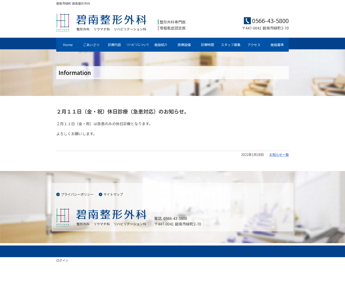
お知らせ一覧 (279, 154)
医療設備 (184, 44)
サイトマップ (113, 194)
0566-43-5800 (270, 20)
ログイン (62, 260)
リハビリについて (137, 44)
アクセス (254, 44)
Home (68, 44)
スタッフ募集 (230, 44)
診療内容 (114, 44)
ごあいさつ (91, 44)
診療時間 (207, 44)
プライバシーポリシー (77, 194)
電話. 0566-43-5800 (170, 218)
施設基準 (277, 44)
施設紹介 (160, 44)
